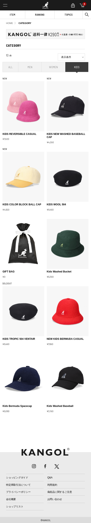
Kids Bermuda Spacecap (17, 406)
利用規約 (52, 484)
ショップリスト (14, 506)
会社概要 (11, 499)
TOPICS (68, 14)
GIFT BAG (8, 271)
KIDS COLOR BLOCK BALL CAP (22, 204)
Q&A (50, 477)
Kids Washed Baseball (60, 406)
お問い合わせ (54, 499)
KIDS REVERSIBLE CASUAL (19, 134)
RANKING (39, 14)
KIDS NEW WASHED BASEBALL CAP (66, 136)
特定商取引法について (18, 484)
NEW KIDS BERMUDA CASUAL (65, 338)
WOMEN (53, 67)
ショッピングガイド (17, 477)
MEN (30, 67)
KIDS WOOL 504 (56, 204)
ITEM (12, 14)
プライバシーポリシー (18, 491)
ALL (10, 67)
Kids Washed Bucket (59, 271)
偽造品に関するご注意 (59, 491)
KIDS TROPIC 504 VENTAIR (19, 338)
